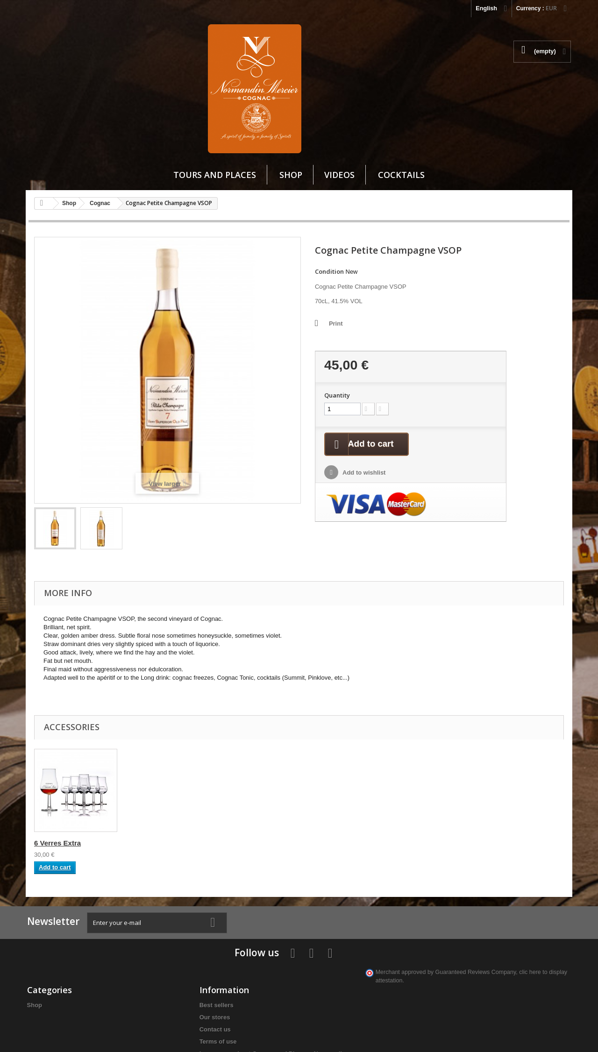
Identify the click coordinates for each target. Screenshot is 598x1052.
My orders (227, 927)
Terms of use (138, 963)
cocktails (401, 174)
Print (282, 323)
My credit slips (234, 940)
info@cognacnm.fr (462, 978)
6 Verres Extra (57, 790)
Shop (290, 174)
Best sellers (136, 927)
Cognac (100, 203)
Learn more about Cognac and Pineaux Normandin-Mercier (156, 984)
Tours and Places (214, 174)
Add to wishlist (490, 359)
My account (236, 912)
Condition (275, 271)
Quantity (464, 281)
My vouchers (231, 976)
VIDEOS (339, 174)
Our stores (134, 939)
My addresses (233, 952)
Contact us (134, 951)
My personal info (237, 964)
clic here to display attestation (469, 998)
